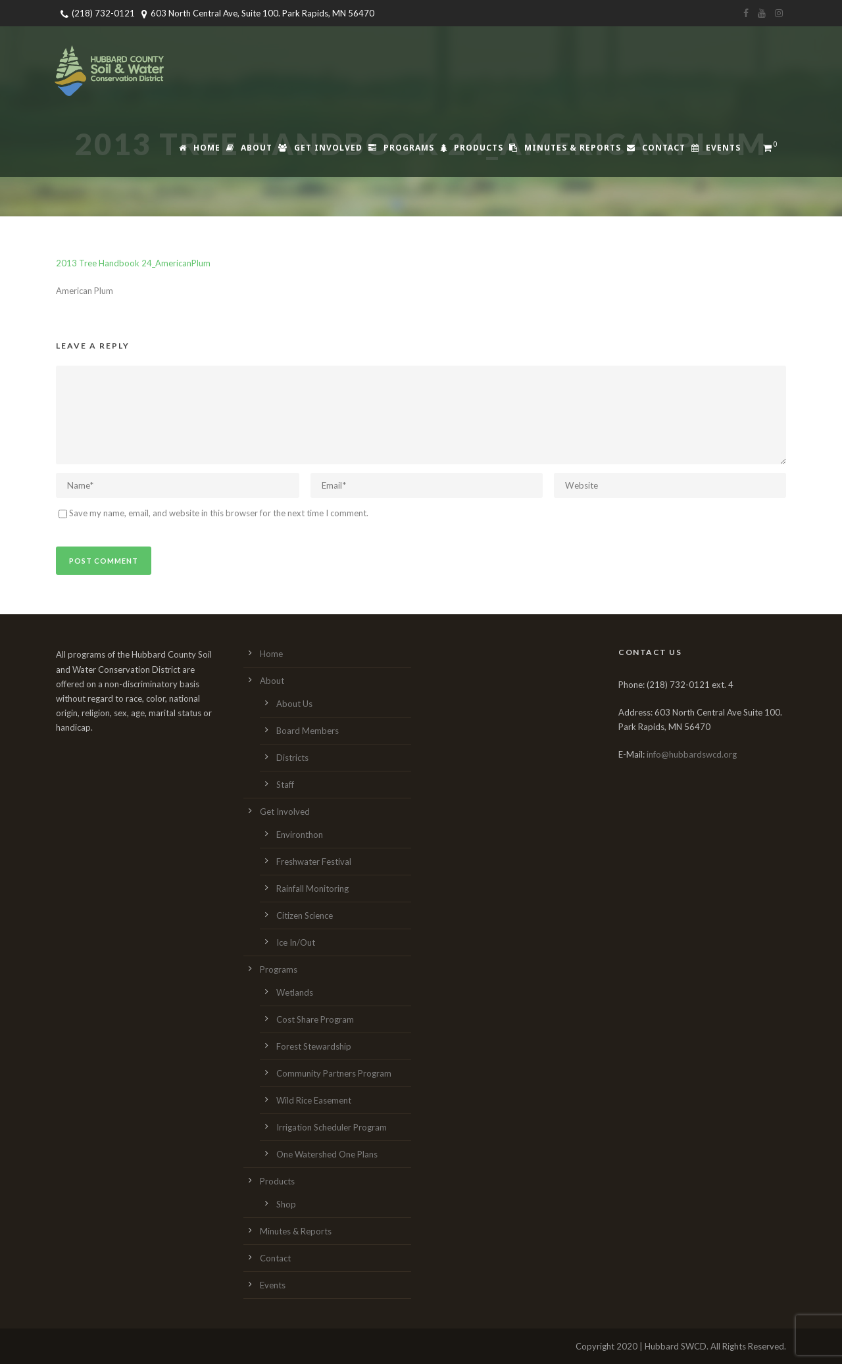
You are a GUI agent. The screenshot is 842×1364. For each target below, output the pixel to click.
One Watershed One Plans (327, 1154)
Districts (292, 757)
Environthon (299, 834)
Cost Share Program (315, 1019)
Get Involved (320, 147)
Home (199, 147)
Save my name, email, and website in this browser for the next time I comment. (218, 513)
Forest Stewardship (313, 1046)
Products (471, 147)
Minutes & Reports (565, 147)
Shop (286, 1204)
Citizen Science (304, 915)
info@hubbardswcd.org (692, 754)
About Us (294, 703)
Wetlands (294, 992)
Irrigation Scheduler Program (331, 1127)
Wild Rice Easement (313, 1100)
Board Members (307, 730)
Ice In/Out (295, 942)
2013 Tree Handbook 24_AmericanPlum (133, 263)
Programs (401, 147)
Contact (656, 147)
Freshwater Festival (313, 861)
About (249, 147)
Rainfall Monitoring (312, 888)
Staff (285, 784)
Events (716, 147)
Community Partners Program (333, 1073)
